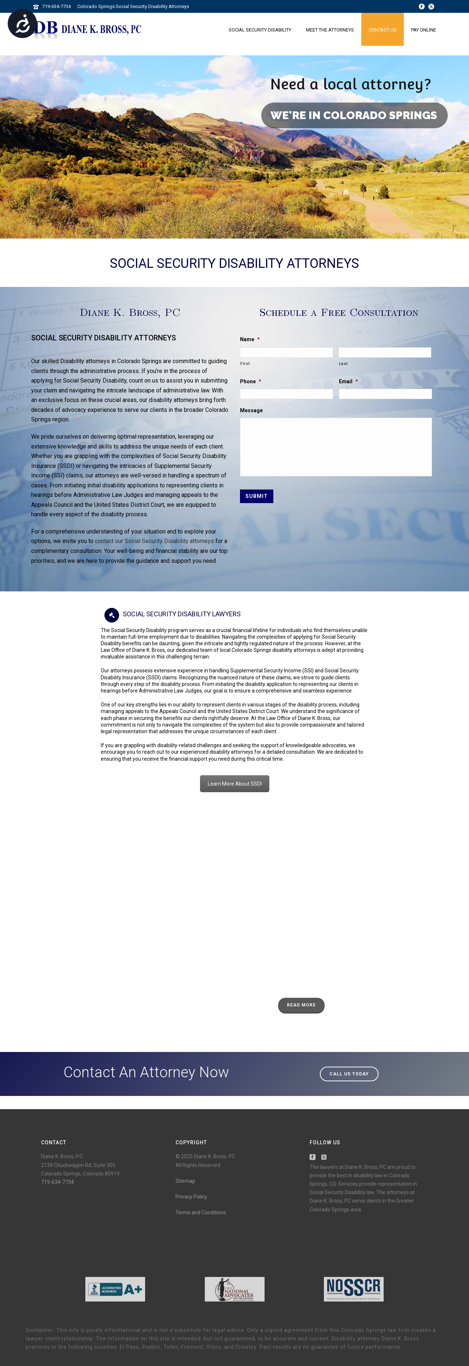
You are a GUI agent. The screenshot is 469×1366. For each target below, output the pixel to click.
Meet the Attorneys (330, 30)
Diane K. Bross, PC (130, 311)
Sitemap (185, 1181)
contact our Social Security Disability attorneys (154, 541)
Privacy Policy (191, 1197)
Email (348, 381)
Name (250, 339)
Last (343, 363)
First (245, 363)
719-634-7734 (56, 6)
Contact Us (382, 30)
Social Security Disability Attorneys (234, 263)
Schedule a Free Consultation (338, 311)
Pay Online (423, 30)
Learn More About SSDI (235, 784)
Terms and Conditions (201, 1212)
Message (251, 410)
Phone (250, 381)
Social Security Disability (260, 30)
